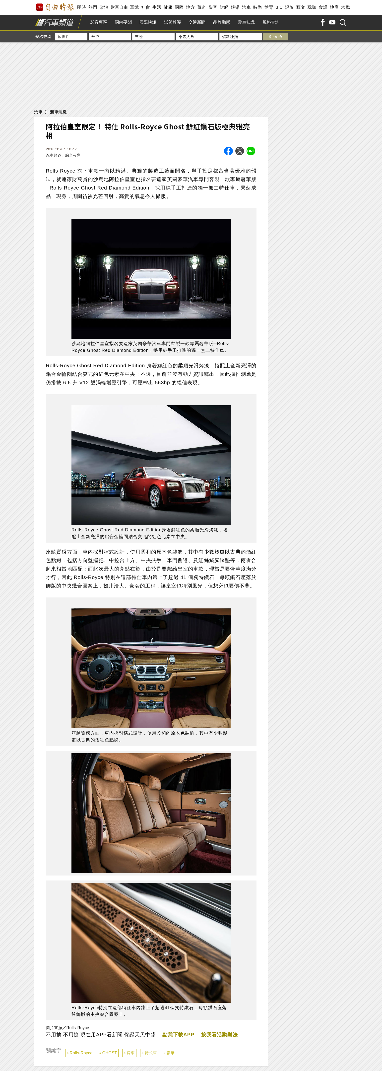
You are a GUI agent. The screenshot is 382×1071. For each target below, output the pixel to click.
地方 (190, 7)
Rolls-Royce (81, 1053)
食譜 (323, 7)
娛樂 (235, 7)
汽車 (246, 7)
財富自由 (119, 7)
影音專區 (98, 22)
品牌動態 (221, 22)
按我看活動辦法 (219, 1034)
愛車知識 (246, 22)
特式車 (151, 1053)
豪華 (171, 1053)
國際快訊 (147, 22)
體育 (268, 7)
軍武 (134, 7)
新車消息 (58, 112)
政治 (104, 7)
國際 (179, 7)
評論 (289, 7)
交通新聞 (197, 22)
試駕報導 (172, 22)
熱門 (92, 7)
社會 (145, 7)
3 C (279, 7)
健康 (168, 7)
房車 (131, 1053)
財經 (224, 7)
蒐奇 (201, 7)
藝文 (300, 7)
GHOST (109, 1053)
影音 (212, 7)
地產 (334, 7)
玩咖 (312, 7)
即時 (81, 7)
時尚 (257, 7)
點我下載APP (178, 1034)
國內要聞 (123, 22)
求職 (345, 7)
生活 (156, 7)
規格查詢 (270, 22)
